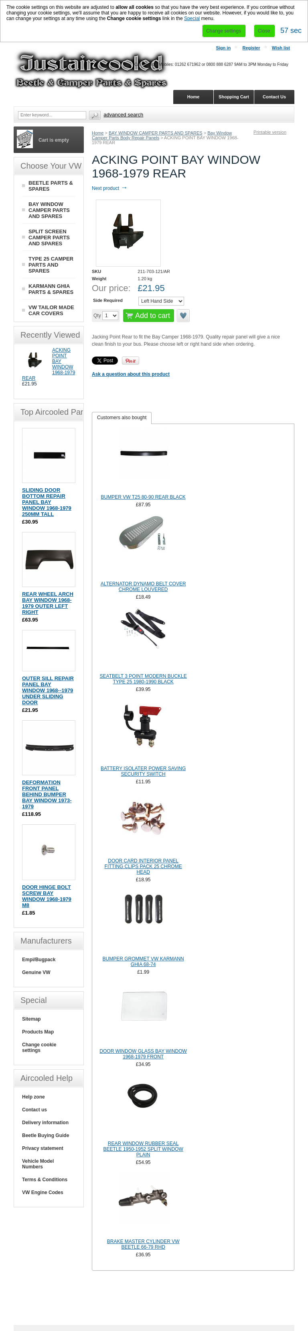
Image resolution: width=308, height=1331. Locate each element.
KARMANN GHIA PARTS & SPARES (50, 289)
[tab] (122, 418)
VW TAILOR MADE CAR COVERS (51, 310)
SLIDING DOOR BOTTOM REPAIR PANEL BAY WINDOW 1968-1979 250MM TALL (46, 502)
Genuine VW (36, 972)
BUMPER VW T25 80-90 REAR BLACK (143, 497)
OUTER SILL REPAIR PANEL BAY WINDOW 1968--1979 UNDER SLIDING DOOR (48, 690)
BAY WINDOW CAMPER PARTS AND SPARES (156, 132)
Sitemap (31, 1019)
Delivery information (45, 1122)
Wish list (281, 47)
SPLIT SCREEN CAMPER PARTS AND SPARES (49, 237)
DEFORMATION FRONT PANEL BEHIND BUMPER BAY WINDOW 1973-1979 (47, 794)
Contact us (34, 1110)
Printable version (269, 132)
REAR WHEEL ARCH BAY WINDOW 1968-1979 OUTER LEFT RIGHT (47, 603)
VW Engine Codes (42, 1192)
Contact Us (274, 96)
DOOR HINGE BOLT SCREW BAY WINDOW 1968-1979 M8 (46, 896)
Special (192, 18)
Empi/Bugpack (38, 959)
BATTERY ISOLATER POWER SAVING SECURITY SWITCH (143, 771)
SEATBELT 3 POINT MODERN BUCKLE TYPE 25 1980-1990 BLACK (143, 679)
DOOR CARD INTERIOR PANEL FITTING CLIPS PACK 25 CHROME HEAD (143, 866)
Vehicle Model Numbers (38, 1164)
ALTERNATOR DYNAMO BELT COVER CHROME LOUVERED (143, 586)
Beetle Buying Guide (45, 1135)
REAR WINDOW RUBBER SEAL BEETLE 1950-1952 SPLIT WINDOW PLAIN (143, 1149)
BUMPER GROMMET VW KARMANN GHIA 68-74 (143, 961)
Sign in (223, 47)
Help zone (33, 1097)
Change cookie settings (39, 1047)
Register (251, 47)
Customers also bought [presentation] (121, 417)
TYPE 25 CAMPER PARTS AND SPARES (50, 265)
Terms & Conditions (44, 1179)
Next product (110, 188)
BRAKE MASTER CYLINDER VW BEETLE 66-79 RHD (143, 1244)
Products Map (38, 1032)
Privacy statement (42, 1148)
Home (97, 132)
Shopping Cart (234, 96)
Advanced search (123, 115)
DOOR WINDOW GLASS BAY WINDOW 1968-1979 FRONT (143, 1054)
